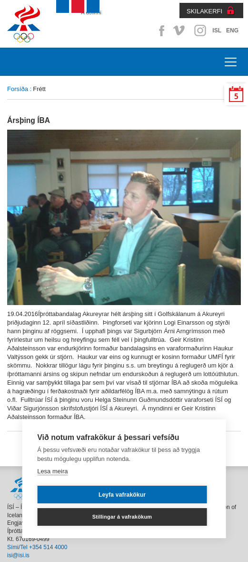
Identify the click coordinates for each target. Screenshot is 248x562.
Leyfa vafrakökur (122, 494)
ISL (216, 30)
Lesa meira (52, 471)
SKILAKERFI (204, 11)
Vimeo (180, 30)
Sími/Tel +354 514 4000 (37, 547)
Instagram (200, 30)
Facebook (160, 30)
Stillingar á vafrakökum (122, 517)
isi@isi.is (18, 555)
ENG (232, 30)
